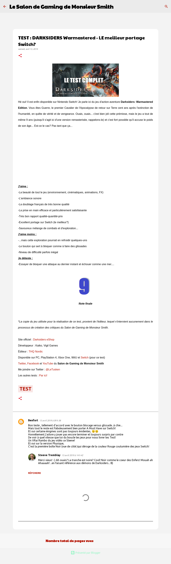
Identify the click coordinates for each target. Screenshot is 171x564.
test (25, 389)
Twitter (22, 363)
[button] (20, 56)
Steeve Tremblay (49, 455)
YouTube (48, 363)
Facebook (33, 363)
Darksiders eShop (43, 339)
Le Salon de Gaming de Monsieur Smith (61, 6)
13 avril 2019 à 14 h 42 (72, 455)
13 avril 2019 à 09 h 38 (50, 420)
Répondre (34, 473)
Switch (85, 357)
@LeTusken (53, 369)
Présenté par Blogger (85, 552)
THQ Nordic (36, 351)
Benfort (33, 420)
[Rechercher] (118, 6)
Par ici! (43, 375)
